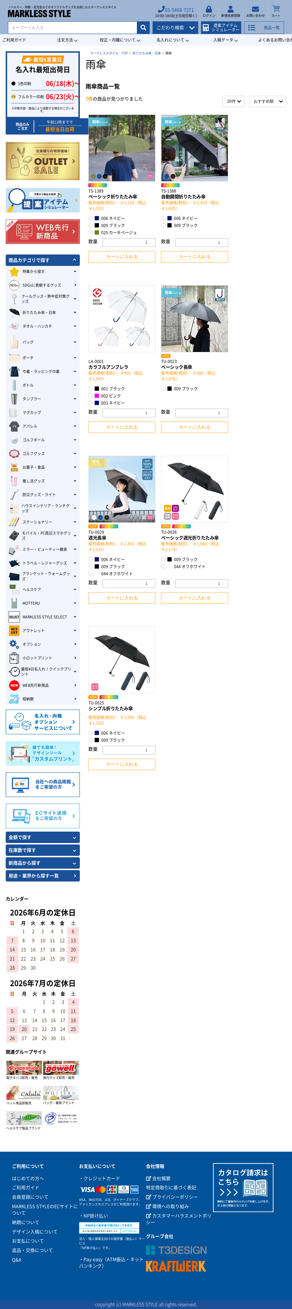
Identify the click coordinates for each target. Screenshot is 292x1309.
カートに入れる (122, 256)
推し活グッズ (27, 481)
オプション (25, 644)
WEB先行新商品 (29, 685)
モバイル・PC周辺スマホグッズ (40, 535)
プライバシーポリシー (172, 1197)
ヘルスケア (25, 589)
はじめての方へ (28, 1178)
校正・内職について (118, 40)
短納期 (21, 699)
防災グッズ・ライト (32, 494)
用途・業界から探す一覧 (34, 876)
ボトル (21, 385)
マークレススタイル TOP (109, 53)
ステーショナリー (30, 522)
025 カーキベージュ (116, 232)
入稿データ (223, 40)
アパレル (23, 426)
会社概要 (158, 1178)
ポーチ (21, 358)
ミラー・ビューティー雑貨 (38, 549)
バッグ (21, 342)
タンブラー (25, 399)
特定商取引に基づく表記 (171, 1187)
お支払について (28, 1241)
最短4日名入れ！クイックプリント (40, 671)
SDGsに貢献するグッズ (35, 285)
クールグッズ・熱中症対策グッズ (39, 299)
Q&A (16, 1259)
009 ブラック (110, 225)
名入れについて (170, 40)
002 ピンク (108, 396)
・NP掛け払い (93, 1216)
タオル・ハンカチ (30, 326)
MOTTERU (24, 603)
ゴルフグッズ (27, 453)
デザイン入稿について (35, 1231)
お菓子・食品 (27, 467)
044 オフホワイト (114, 573)
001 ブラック (110, 388)
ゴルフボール (27, 440)
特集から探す (27, 271)
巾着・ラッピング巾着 (34, 371)
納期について (25, 1222)
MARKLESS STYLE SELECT (38, 617)
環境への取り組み (167, 1206)
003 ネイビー (110, 403)
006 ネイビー (110, 218)
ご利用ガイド (25, 1187)
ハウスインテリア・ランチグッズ (39, 508)
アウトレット (27, 630)
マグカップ (25, 412)
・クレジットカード (99, 1178)
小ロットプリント (30, 658)
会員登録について (30, 1197)
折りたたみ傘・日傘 (147, 53)
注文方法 (65, 40)
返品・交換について (32, 1250)
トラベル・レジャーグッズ (38, 563)
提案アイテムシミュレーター (222, 26)
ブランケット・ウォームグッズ (39, 576)
